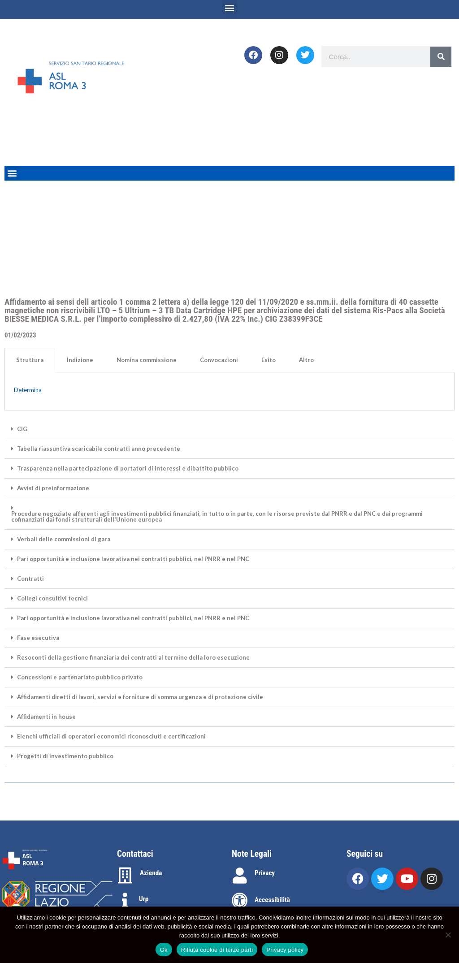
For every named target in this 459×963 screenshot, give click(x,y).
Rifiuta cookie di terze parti (217, 949)
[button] (229, 7)
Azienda (151, 873)
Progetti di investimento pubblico (65, 756)
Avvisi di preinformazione (53, 488)
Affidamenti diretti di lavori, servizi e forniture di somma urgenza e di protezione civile (140, 697)
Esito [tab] (268, 359)
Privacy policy (284, 949)
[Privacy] (240, 876)
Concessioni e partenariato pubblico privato (80, 677)
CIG (22, 429)
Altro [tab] (306, 359)
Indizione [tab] (80, 359)
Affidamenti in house (46, 717)
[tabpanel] (229, 391)
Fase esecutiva (38, 638)
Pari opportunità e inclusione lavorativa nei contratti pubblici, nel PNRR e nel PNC (133, 559)
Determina (28, 389)
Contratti (30, 579)
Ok (164, 949)
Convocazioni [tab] (219, 359)
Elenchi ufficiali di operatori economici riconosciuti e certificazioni (111, 736)
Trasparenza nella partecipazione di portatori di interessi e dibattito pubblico (127, 468)
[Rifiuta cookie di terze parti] (447, 934)
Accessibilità (272, 900)
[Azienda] (125, 876)
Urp (143, 899)
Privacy (265, 873)
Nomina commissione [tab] (147, 359)
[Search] (440, 57)
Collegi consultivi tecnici (52, 598)
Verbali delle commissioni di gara (63, 539)
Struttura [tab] (29, 359)
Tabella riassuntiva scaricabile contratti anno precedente (98, 449)
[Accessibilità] (240, 901)
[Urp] (125, 901)
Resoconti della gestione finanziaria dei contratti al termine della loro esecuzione (133, 658)
